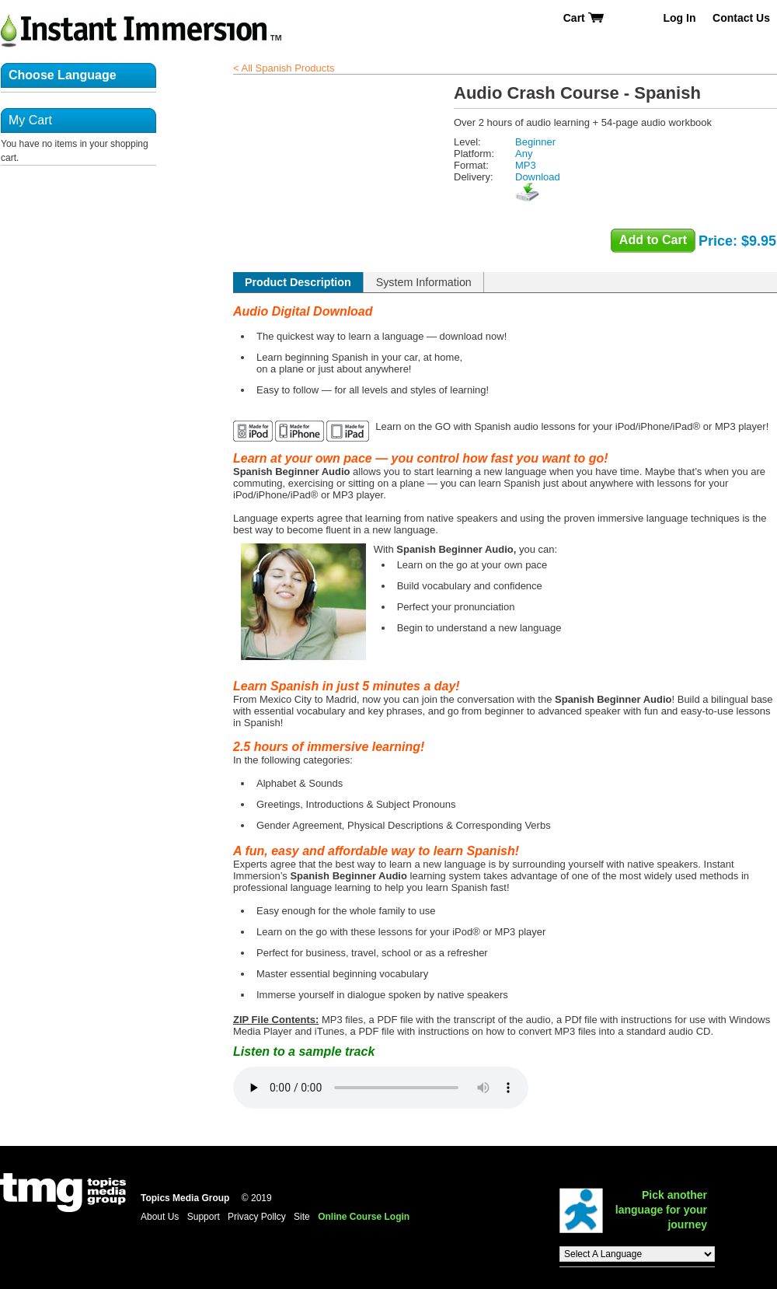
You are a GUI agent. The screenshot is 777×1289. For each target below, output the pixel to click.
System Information (424, 282)
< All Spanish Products (283, 68)
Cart (584, 18)
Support (203, 1216)
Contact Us (741, 18)
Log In (679, 18)
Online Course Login (363, 1216)
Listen (380, 1088)
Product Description (298, 282)
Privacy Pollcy (257, 1216)
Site (302, 1216)
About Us (160, 1216)
